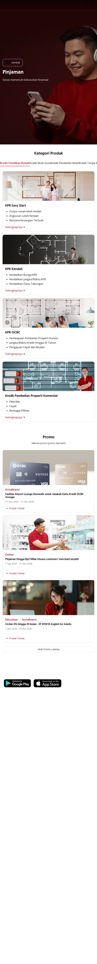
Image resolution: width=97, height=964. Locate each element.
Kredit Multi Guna (40, 163)
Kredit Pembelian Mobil (65, 163)
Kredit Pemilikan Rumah (15, 163)
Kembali (12, 62)
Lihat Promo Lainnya (48, 649)
